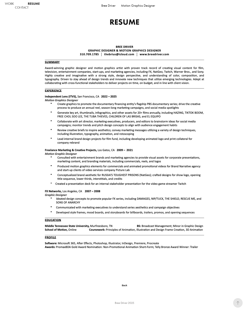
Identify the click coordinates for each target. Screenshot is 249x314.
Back (124, 285)
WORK (9, 4)
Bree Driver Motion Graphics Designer (128, 5)
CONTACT (22, 7)
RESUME (34, 4)
